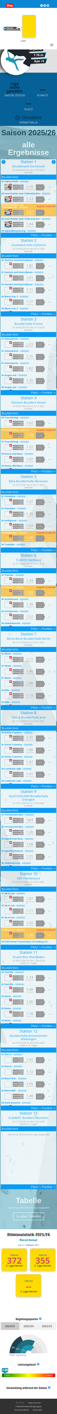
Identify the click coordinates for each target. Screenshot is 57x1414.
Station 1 (28, 161)
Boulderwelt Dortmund (28, 166)
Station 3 (28, 319)
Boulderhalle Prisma (28, 324)
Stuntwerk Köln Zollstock (28, 245)
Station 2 (28, 240)
